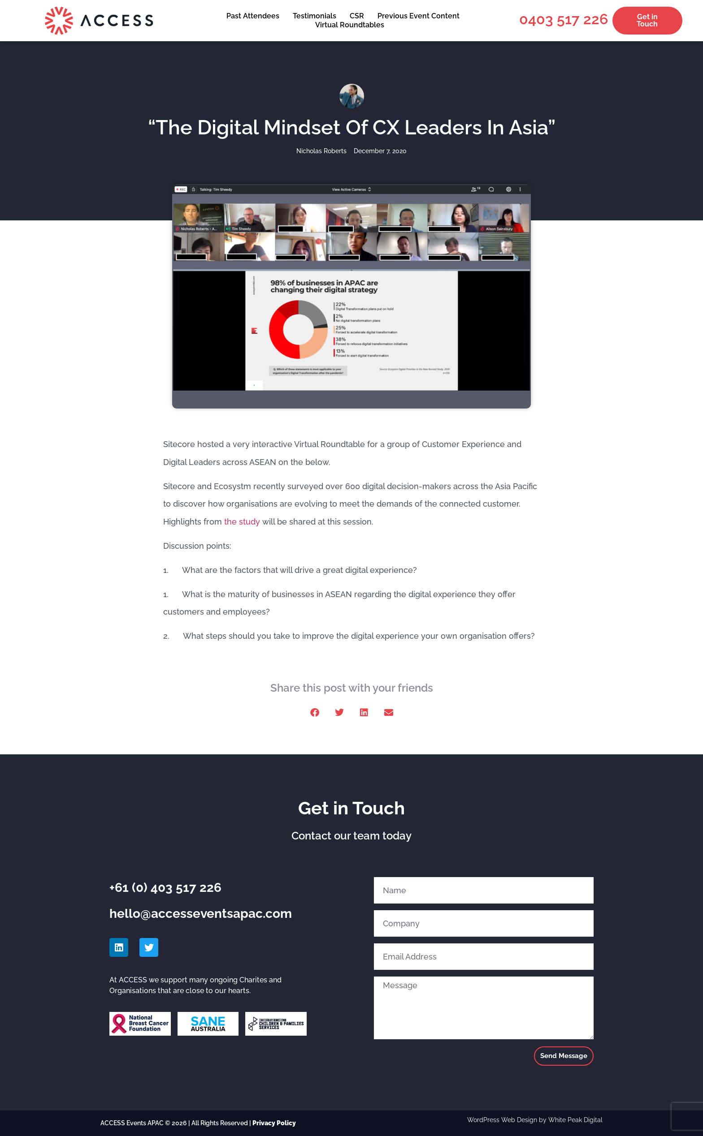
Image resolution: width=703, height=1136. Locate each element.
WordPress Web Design (502, 1119)
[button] (314, 712)
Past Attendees (252, 16)
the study (242, 521)
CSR (357, 16)
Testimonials (314, 16)
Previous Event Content (419, 16)
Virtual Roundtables (349, 25)
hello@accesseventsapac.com (200, 913)
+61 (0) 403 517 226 (165, 887)
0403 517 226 (563, 19)
